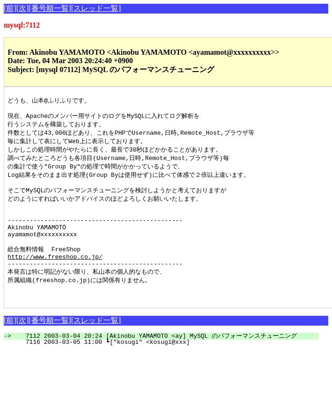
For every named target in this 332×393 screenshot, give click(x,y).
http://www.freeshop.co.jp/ (54, 274)
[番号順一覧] (50, 8)
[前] (10, 8)
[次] (22, 8)
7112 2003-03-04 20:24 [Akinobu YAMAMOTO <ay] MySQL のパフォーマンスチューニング (166, 359)
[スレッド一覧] (96, 8)
